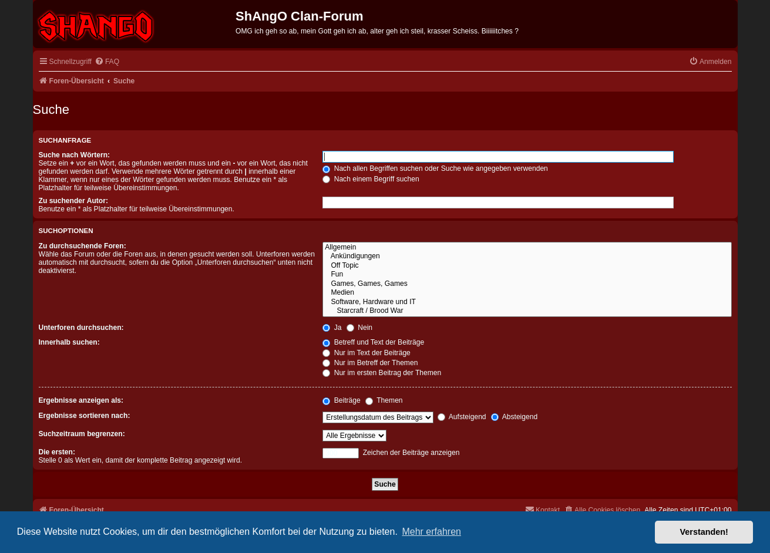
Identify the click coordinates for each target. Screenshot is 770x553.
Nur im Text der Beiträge (366, 353)
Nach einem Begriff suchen (370, 179)
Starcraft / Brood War (527, 311)
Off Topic (527, 266)
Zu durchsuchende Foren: (82, 246)
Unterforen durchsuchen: (81, 327)
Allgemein (527, 247)
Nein (359, 327)
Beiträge (341, 400)
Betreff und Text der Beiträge (373, 342)
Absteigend (514, 417)
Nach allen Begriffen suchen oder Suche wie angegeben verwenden (435, 168)
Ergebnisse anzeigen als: (81, 400)
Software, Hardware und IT (527, 302)
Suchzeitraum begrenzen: (82, 434)
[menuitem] (107, 62)
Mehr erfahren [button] (431, 532)
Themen (384, 400)
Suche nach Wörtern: (74, 155)
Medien (527, 293)
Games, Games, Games (527, 284)
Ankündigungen (527, 256)
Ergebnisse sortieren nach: (84, 416)
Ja (331, 327)
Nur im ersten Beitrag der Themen (381, 373)
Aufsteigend (462, 417)
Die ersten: (57, 452)
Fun (527, 274)
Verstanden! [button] (704, 532)
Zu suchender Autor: (73, 201)
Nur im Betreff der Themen (370, 363)
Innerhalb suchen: (69, 342)
